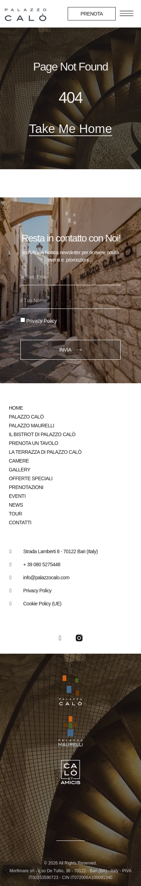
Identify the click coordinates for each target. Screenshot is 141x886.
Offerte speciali (31, 478)
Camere (19, 461)
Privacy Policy (41, 321)
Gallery (19, 469)
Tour (15, 514)
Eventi (17, 496)
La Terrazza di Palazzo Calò (45, 452)
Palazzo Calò (26, 417)
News (16, 505)
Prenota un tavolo (33, 443)
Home (16, 408)
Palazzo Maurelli (31, 425)
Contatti (20, 522)
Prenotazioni (26, 487)
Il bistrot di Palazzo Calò (42, 434)
